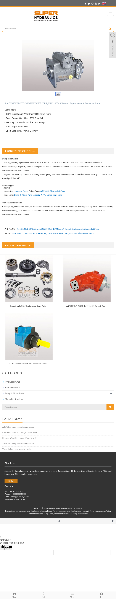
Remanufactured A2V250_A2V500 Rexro (20, 432)
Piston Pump (34, 191)
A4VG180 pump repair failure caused (18, 427)
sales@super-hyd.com (20, 497)
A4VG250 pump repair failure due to (18, 444)
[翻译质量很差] (8, 547)
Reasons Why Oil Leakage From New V (19, 438)
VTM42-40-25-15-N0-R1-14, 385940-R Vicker (28, 363)
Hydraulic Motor (12, 387)
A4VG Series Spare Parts (51, 195)
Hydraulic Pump (93, 163)
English (107, 3)
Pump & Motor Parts (23, 195)
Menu (72, 595)
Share (14, 595)
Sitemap (79, 508)
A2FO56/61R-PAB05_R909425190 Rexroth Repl (85, 306)
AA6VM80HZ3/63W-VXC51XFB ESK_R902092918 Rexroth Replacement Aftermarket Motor (53, 233)
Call (43, 595)
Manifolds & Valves (14, 399)
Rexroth (36, 195)
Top (101, 595)
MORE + (11, 481)
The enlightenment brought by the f (17, 449)
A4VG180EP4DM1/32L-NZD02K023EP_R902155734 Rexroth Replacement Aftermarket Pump (58, 229)
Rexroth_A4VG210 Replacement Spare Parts (28, 306)
